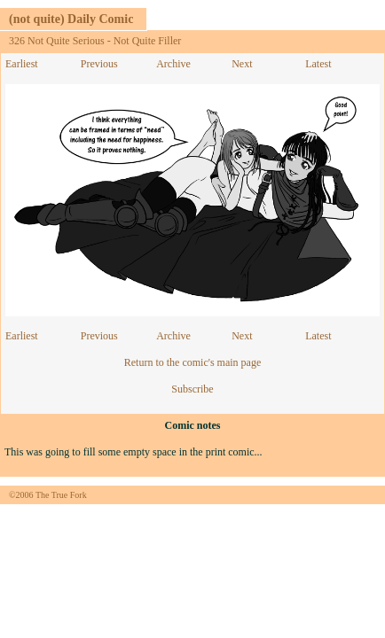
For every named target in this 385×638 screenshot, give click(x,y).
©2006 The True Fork (48, 495)
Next (242, 64)
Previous (99, 64)
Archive (173, 64)
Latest (318, 64)
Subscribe (192, 389)
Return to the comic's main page (192, 362)
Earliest (21, 64)
